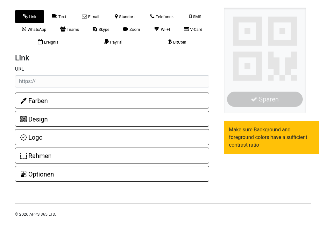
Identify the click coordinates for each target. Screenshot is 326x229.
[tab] (29, 16)
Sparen (265, 99)
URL (19, 69)
